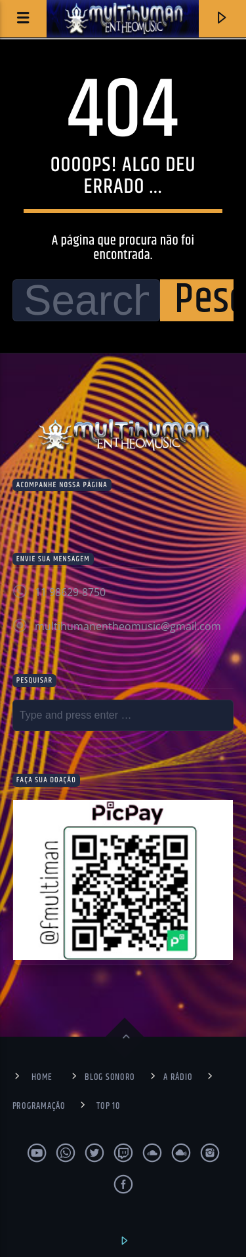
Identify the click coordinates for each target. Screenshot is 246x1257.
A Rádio (177, 1077)
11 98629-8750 (70, 592)
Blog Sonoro (110, 1077)
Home (41, 1077)
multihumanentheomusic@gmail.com (128, 626)
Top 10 (107, 1106)
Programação (39, 1106)
